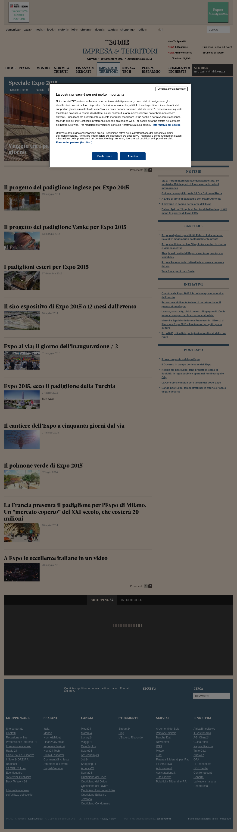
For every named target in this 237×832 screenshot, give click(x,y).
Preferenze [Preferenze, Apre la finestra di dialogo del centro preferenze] (104, 156)
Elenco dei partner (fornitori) (74, 142)
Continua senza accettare (172, 88)
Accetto (133, 156)
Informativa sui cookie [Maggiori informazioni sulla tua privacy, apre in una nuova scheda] (167, 124)
